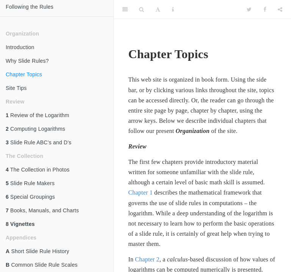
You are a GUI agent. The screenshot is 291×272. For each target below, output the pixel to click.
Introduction (20, 47)
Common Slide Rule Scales (42, 265)
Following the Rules (29, 7)
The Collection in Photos (37, 170)
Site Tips (16, 88)
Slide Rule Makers (30, 183)
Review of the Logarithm (37, 115)
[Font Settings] (158, 9)
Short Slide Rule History (37, 251)
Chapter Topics (24, 74)
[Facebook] (265, 9)
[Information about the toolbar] (173, 9)
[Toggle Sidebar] (125, 9)
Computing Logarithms (35, 129)
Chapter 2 (147, 259)
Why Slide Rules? (27, 61)
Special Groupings (30, 197)
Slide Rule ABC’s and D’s (39, 142)
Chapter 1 (140, 192)
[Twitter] (249, 9)
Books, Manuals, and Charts (42, 210)
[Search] (141, 9)
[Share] (280, 9)
